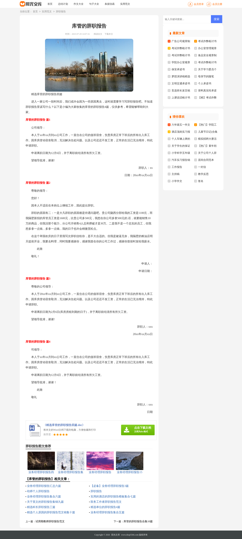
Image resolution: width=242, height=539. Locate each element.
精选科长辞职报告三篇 (41, 507)
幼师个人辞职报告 (38, 491)
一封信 (202, 167)
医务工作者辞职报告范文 (106, 501)
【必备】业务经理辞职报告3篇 (110, 485)
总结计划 (63, 4)
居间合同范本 (206, 160)
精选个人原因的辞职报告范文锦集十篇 (51, 512)
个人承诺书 (204, 83)
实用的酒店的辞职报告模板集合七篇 (113, 496)
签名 (200, 181)
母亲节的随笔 (206, 76)
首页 (49, 4)
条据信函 (110, 4)
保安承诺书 (178, 69)
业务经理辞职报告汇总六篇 (44, 485)
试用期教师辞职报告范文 (50, 521)
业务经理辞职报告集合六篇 (44, 496)
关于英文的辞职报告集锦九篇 (45, 501)
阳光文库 (115, 535)
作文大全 (78, 4)
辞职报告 (61, 11)
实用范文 (125, 4)
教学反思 (203, 174)
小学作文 (177, 181)
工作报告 (177, 167)
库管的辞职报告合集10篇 (138, 521)
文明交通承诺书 (181, 83)
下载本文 (108, 34)
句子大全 (94, 4)
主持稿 (176, 174)
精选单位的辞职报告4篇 (105, 507)
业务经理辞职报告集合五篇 (107, 512)
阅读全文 (98, 34)
